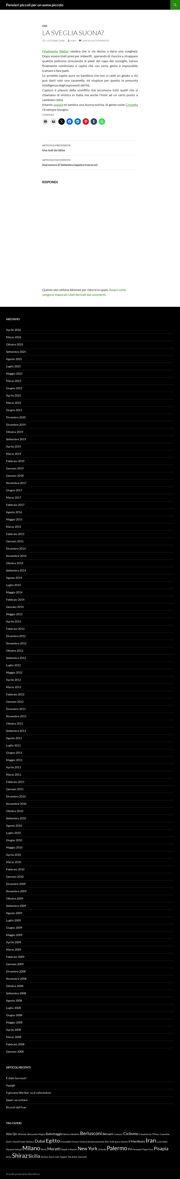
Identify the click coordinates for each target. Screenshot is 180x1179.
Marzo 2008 (13, 1037)
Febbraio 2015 (15, 534)
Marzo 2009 (13, 949)
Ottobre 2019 (14, 432)
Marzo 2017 (13, 497)
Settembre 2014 (16, 570)
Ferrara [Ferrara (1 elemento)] (75, 1141)
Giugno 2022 (14, 388)
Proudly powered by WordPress (23, 1174)
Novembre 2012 (16, 643)
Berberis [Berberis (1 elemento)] (75, 1134)
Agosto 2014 (14, 577)
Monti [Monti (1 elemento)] (44, 1149)
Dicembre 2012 (16, 636)
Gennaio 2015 (15, 541)
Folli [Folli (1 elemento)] (112, 1141)
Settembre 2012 (16, 658)
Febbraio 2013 (15, 628)
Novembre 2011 (16, 716)
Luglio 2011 (13, 745)
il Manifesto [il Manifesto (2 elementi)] (137, 1141)
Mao (73, 40)
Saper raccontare (16, 1100)
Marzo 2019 (13, 453)
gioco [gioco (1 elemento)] (117, 1141)
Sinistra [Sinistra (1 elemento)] (44, 1157)
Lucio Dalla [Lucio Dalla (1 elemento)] (162, 1141)
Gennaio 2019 (15, 468)
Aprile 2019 (13, 446)
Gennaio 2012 (15, 701)
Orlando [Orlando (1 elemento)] (102, 1149)
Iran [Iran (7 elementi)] (151, 1140)
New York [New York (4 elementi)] (87, 1148)
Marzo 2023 (13, 381)
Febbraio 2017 (15, 504)
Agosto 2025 (14, 359)
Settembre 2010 (16, 818)
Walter (64, 51)
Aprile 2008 (13, 1029)
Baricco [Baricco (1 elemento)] (67, 1134)
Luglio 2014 (13, 585)
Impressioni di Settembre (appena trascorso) (90, 162)
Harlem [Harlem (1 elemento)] (124, 1141)
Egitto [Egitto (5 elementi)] (53, 1140)
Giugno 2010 (14, 840)
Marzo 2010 (13, 862)
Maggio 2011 (14, 760)
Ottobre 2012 (14, 650)
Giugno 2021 (14, 410)
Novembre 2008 (16, 978)
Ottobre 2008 (14, 986)
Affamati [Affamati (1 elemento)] (22, 1134)
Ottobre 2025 (14, 344)
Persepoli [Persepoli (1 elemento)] (137, 1149)
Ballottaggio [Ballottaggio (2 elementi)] (54, 1134)
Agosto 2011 (14, 738)
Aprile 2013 (13, 621)
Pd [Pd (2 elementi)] (130, 1149)
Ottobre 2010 (14, 811)
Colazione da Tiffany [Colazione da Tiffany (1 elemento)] (149, 1134)
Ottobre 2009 (14, 898)
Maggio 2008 (14, 1022)
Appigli (10, 1085)
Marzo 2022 (13, 402)
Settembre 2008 (16, 993)
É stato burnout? (16, 1078)
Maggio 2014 (14, 592)
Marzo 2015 (13, 526)
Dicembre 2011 (16, 709)
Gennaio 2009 (15, 964)
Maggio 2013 (14, 614)
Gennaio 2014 (15, 607)
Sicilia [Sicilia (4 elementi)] (34, 1156)
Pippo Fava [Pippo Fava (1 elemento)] (147, 1149)
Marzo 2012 (13, 687)
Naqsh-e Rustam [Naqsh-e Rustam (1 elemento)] (69, 1149)
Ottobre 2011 (14, 723)
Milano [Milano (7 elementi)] (31, 1147)
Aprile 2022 (13, 395)
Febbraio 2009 (15, 956)
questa (58, 105)
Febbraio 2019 (15, 461)
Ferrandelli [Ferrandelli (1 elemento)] (65, 1141)
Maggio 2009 (14, 935)
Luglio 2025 (13, 366)
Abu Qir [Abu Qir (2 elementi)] (11, 1134)
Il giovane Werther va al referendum (28, 1092)
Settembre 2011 (16, 730)
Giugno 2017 (14, 490)
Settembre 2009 (16, 905)
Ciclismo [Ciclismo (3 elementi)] (130, 1133)
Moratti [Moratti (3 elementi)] (54, 1148)
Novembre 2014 (16, 556)
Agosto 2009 (14, 913)
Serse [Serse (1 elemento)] (9, 1157)
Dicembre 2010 (16, 796)
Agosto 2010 (14, 825)
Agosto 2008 (14, 1000)
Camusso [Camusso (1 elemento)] (118, 1134)
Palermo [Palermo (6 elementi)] (117, 1148)
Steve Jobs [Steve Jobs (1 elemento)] (54, 1157)
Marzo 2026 (13, 337)
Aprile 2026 (13, 330)
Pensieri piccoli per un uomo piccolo (34, 5)
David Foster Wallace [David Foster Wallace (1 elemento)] (23, 1141)
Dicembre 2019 (16, 424)
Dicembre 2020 (16, 417)
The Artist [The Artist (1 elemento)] (72, 1157)
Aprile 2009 (13, 942)
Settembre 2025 (16, 351)
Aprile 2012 (13, 679)
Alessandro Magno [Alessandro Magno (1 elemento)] (36, 1134)
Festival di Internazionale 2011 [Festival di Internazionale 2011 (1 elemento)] (94, 1141)
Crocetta (132, 105)
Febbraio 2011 (15, 782)
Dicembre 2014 (16, 548)
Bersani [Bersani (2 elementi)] (108, 1134)
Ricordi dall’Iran (16, 1107)
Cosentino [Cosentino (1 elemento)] (165, 1134)
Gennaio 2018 (15, 475)
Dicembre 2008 (16, 971)
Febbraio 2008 (15, 1044)
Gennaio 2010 (15, 876)
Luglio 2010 (13, 833)
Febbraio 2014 (15, 599)
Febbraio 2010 (15, 869)
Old (44, 25)
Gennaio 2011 (15, 789)
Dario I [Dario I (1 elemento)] (9, 1141)
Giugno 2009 (14, 927)
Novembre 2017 (16, 483)
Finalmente (50, 51)
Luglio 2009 (13, 920)
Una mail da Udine (90, 147)
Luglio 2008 (13, 1008)
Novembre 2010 (16, 803)
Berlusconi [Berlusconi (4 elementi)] (91, 1133)
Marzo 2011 (13, 774)
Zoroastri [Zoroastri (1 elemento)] (82, 1157)
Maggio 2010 (14, 847)
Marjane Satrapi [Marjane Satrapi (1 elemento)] (14, 1149)
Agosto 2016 (14, 512)
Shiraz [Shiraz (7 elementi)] (20, 1155)
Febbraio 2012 (15, 694)
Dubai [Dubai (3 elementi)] (40, 1140)
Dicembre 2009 (16, 884)
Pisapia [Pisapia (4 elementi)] (161, 1148)
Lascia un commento (95, 40)
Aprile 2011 (13, 767)
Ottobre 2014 (14, 563)
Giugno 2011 (14, 752)
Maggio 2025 (14, 373)
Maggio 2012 (14, 672)
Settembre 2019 (16, 439)
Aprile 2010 (13, 854)
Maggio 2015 (14, 519)
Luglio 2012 (13, 665)
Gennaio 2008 (15, 1051)
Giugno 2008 (14, 1015)
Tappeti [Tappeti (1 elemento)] (63, 1157)
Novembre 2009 (16, 891)
